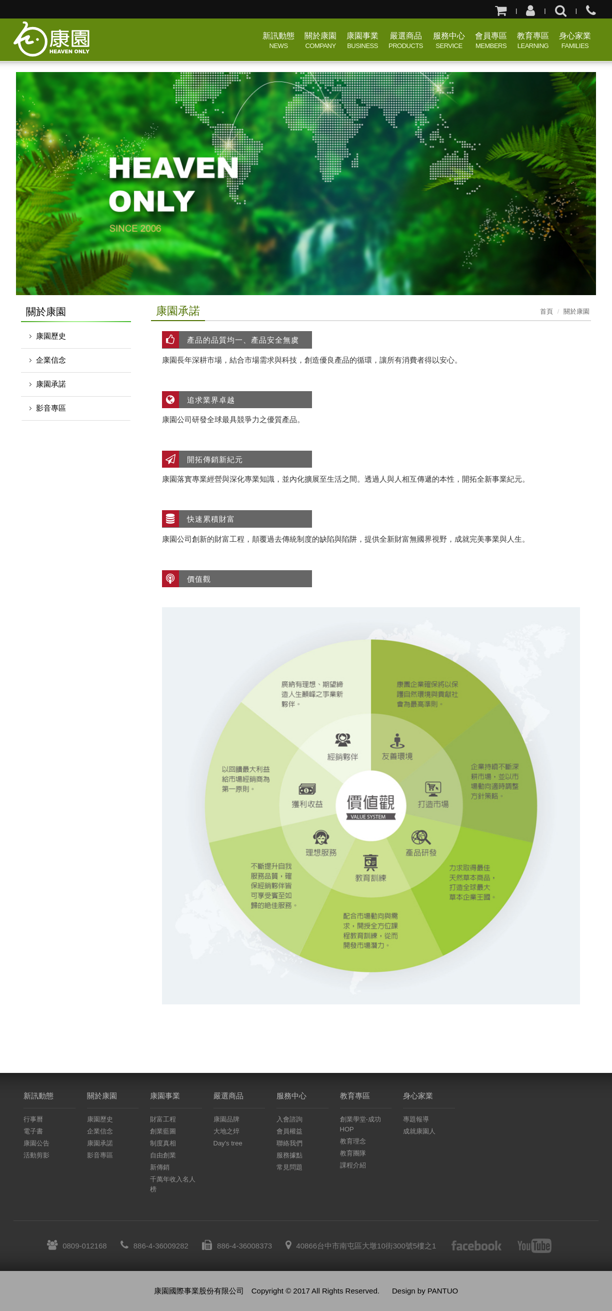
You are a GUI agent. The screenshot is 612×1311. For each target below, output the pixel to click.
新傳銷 (160, 1167)
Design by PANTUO (425, 1290)
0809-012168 (76, 1245)
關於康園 (577, 311)
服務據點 (289, 1155)
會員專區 (491, 41)
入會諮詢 (289, 1119)
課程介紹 (353, 1165)
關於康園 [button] (320, 41)
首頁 (546, 311)
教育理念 (353, 1141)
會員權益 (289, 1131)
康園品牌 (227, 1119)
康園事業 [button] (362, 41)
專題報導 (416, 1119)
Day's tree (228, 1143)
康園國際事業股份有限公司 (54, 39)
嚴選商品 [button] (405, 41)
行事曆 (33, 1119)
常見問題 (289, 1167)
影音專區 (51, 408)
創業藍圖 (163, 1131)
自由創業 (163, 1155)
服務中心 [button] (449, 41)
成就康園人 (419, 1131)
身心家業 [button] (575, 41)
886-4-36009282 (154, 1245)
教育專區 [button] (533, 41)
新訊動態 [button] (278, 41)
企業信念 (51, 360)
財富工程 (163, 1119)
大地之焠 (227, 1131)
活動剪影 (37, 1155)
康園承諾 (51, 384)
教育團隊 (353, 1153)
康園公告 (37, 1143)
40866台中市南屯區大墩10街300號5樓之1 (361, 1245)
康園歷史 (51, 336)
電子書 (33, 1131)
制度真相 (163, 1143)
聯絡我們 (289, 1143)
